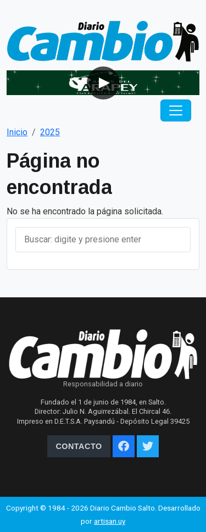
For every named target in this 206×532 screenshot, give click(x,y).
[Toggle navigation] (175, 110)
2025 (50, 132)
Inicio (17, 132)
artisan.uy (109, 521)
